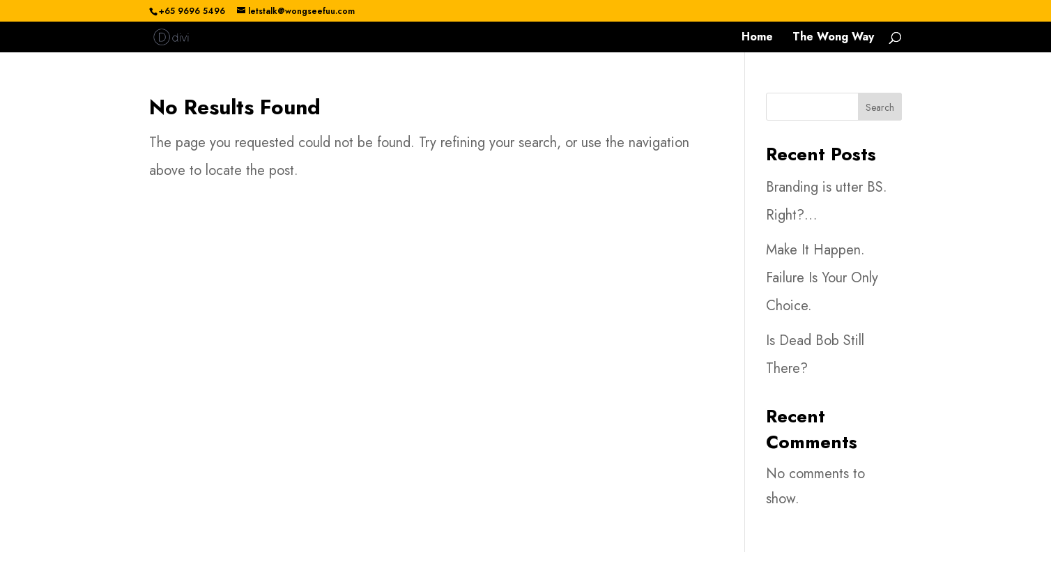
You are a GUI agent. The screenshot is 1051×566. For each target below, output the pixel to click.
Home (757, 38)
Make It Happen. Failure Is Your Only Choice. (822, 278)
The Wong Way (833, 38)
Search (880, 107)
